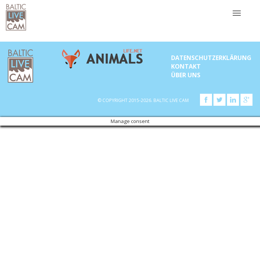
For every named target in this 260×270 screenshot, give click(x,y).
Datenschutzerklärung (211, 58)
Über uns (185, 75)
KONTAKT (186, 66)
